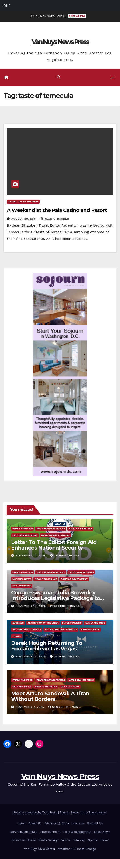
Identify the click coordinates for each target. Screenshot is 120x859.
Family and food (22, 528)
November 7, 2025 (30, 706)
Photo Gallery (48, 840)
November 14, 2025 (31, 555)
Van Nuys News (21, 585)
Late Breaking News (24, 535)
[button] (58, 77)
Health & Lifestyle (80, 528)
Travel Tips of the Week (23, 201)
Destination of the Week (42, 623)
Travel (16, 636)
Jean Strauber (55, 218)
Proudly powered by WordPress (35, 812)
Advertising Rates (56, 823)
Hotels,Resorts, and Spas (61, 629)
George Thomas (65, 555)
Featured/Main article (50, 528)
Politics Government (74, 579)
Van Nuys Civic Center (39, 849)
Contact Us (95, 823)
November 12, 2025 (31, 606)
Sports (92, 840)
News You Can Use (46, 579)
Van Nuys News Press (60, 42)
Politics (65, 840)
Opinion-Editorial (24, 840)
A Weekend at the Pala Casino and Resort (57, 210)
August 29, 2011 (24, 218)
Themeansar (97, 812)
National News (21, 579)
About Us (34, 823)
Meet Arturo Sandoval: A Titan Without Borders (50, 696)
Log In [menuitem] (6, 5)
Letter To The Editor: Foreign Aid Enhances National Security (53, 545)
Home (21, 823)
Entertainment (71, 623)
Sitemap (79, 840)
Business (18, 623)
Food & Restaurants (77, 831)
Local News (102, 831)
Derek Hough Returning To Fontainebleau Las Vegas (46, 646)
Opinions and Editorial (55, 535)
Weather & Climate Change (77, 849)
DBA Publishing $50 (23, 831)
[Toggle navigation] (113, 77)
